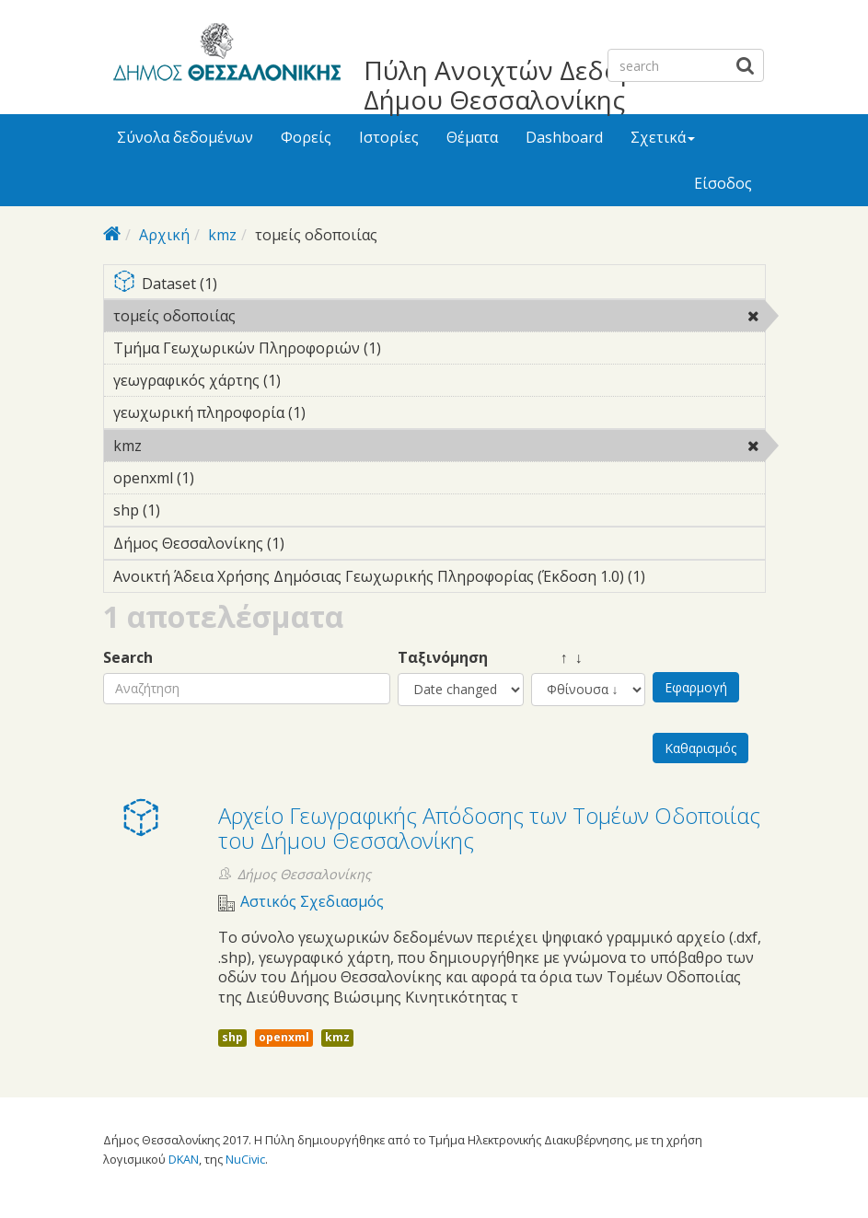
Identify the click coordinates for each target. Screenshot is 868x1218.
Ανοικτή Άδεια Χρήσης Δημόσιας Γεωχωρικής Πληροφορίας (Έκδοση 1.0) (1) (439, 579)
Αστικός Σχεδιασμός (312, 901)
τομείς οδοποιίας (283, 316)
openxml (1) (222, 478)
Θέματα (472, 137)
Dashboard (564, 137)
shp (232, 1037)
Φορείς (306, 137)
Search (128, 657)
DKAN (183, 1159)
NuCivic (245, 1159)
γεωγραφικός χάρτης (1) (309, 380)
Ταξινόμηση (443, 657)
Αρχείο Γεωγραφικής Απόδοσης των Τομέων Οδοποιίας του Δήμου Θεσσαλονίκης (489, 827)
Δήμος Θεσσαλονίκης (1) (313, 543)
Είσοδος (723, 183)
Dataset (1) (439, 285)
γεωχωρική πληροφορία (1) (334, 412)
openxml (284, 1037)
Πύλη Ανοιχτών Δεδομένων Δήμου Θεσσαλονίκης (531, 84)
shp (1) (188, 510)
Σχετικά (663, 137)
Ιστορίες (389, 137)
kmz (222, 235)
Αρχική (164, 235)
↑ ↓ (557, 657)
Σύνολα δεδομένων (185, 137)
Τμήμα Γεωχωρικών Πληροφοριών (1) (409, 348)
